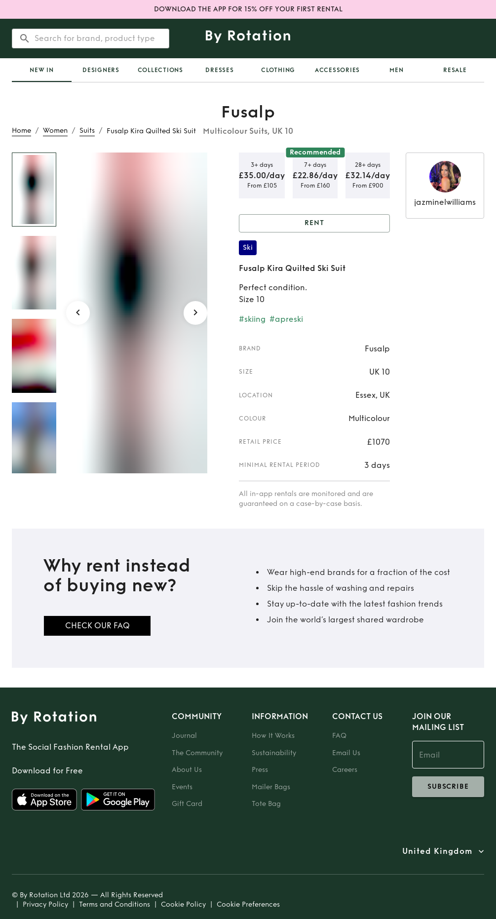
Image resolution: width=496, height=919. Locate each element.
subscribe (448, 786)
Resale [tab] (455, 70)
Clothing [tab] (278, 70)
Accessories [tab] (337, 70)
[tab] (42, 70)
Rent (314, 223)
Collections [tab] (160, 70)
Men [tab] (396, 70)
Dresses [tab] (219, 70)
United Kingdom (437, 851)
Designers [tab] (100, 70)
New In (42, 70)
